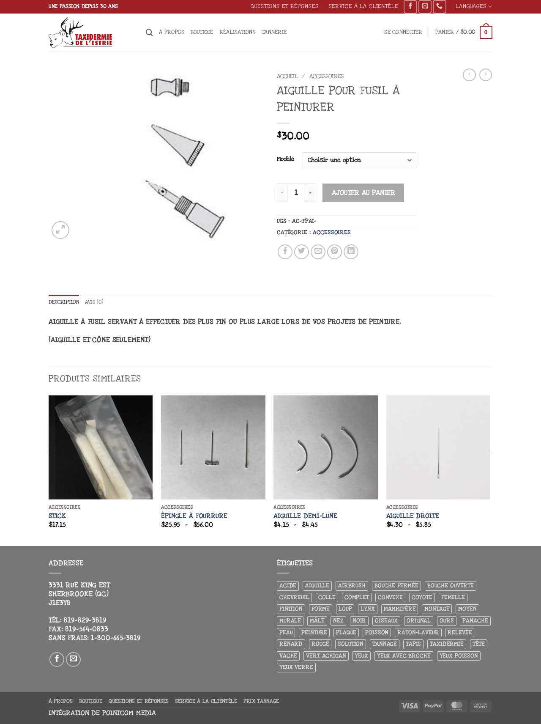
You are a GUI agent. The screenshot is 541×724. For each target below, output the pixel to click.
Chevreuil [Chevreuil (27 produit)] (294, 597)
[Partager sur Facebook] (285, 252)
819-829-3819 (85, 620)
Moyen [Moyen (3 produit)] (467, 609)
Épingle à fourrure (194, 516)
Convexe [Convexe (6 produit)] (390, 597)
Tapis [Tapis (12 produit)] (413, 644)
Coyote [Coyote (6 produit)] (422, 597)
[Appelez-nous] (439, 7)
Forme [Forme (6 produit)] (320, 609)
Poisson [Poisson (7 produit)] (376, 632)
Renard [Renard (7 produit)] (291, 644)
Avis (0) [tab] (98, 302)
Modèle (285, 159)
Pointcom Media (129, 713)
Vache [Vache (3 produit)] (288, 655)
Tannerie (274, 32)
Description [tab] (65, 302)
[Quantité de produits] (296, 193)
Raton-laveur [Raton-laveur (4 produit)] (418, 632)
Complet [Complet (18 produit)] (356, 597)
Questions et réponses (284, 6)
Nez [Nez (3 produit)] (338, 621)
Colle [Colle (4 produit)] (327, 597)
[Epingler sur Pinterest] (334, 252)
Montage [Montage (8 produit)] (436, 609)
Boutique (202, 32)
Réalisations (237, 32)
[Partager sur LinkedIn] (351, 252)
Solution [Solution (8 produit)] (350, 644)
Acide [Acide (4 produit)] (287, 586)
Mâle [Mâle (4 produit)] (317, 621)
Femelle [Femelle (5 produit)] (453, 597)
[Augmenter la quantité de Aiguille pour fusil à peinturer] (310, 193)
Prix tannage (261, 701)
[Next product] (469, 75)
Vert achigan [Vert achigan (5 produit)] (326, 655)
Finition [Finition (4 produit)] (291, 609)
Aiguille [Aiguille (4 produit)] (317, 586)
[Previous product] (485, 75)
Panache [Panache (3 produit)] (475, 621)
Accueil (287, 76)
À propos (171, 32)
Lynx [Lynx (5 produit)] (367, 609)
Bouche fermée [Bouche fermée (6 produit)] (396, 586)
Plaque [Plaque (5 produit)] (346, 632)
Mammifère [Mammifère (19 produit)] (400, 609)
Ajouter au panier (364, 193)
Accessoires (326, 76)
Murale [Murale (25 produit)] (290, 621)
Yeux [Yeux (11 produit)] (361, 655)
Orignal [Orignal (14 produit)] (419, 621)
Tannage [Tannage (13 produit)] (384, 644)
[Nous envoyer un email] (425, 7)
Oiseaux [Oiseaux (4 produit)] (386, 621)
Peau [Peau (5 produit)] (285, 632)
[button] (403, 32)
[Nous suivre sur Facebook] (410, 7)
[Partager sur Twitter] (301, 252)
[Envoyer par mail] (318, 252)
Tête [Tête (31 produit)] (479, 644)
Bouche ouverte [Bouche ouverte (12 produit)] (450, 586)
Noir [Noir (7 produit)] (359, 621)
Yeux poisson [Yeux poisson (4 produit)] (459, 655)
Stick (57, 516)
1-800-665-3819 (115, 638)
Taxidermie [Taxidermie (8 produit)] (447, 644)
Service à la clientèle (363, 6)
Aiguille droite (412, 516)
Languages (474, 7)
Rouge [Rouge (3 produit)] (320, 644)
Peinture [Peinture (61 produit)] (314, 632)
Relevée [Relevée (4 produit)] (460, 632)
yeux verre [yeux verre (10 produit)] (296, 667)
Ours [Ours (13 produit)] (447, 621)
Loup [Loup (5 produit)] (345, 609)
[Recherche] (149, 32)
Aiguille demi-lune (305, 516)
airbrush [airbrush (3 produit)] (352, 586)
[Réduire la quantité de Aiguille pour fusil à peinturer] (282, 193)
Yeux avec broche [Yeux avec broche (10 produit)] (404, 655)
